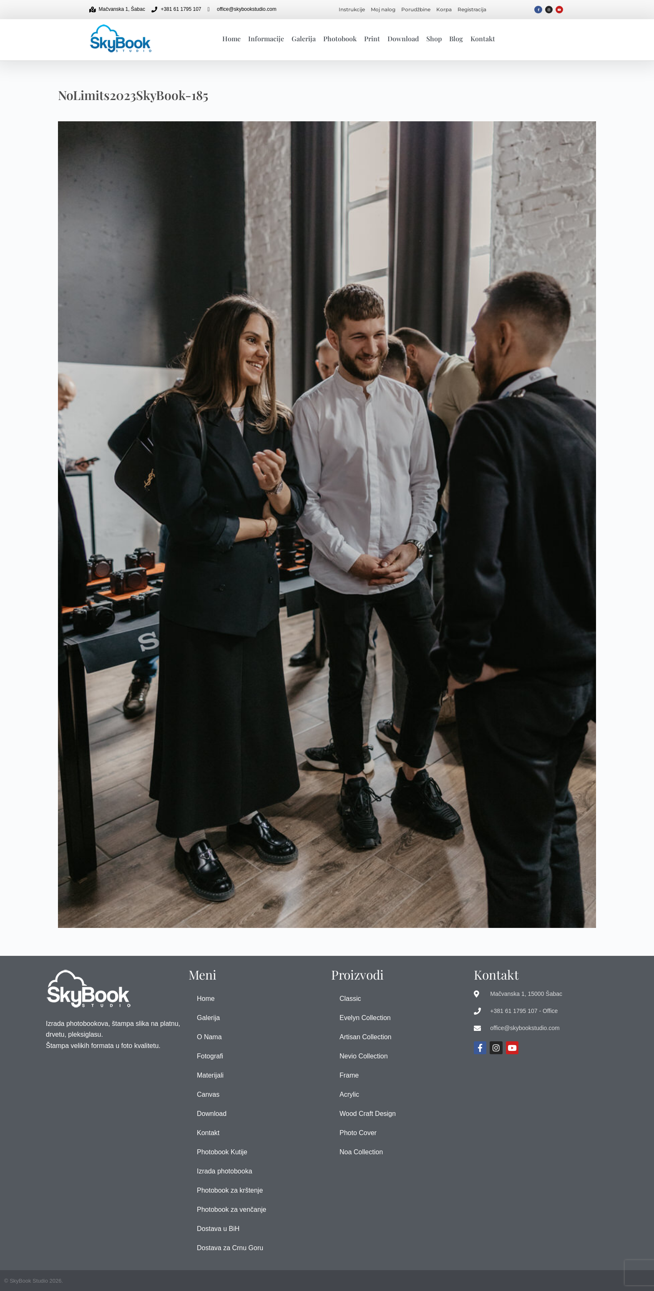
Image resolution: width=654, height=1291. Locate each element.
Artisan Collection (366, 1036)
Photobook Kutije (222, 1152)
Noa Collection (361, 1152)
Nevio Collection (364, 1056)
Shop (434, 38)
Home (231, 38)
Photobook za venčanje (231, 1209)
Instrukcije (352, 9)
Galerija (304, 38)
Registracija (472, 9)
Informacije (266, 38)
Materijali (210, 1075)
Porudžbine (415, 9)
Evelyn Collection (365, 1017)
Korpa (444, 9)
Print (372, 38)
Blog (456, 38)
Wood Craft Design (368, 1113)
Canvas (208, 1094)
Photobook (340, 38)
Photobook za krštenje (230, 1190)
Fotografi (210, 1056)
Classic (350, 998)
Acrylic (349, 1094)
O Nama (209, 1036)
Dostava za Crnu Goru (230, 1247)
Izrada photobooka (224, 1171)
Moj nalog (383, 9)
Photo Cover (358, 1132)
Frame (349, 1075)
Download (403, 38)
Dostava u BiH (218, 1228)
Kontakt (482, 38)
